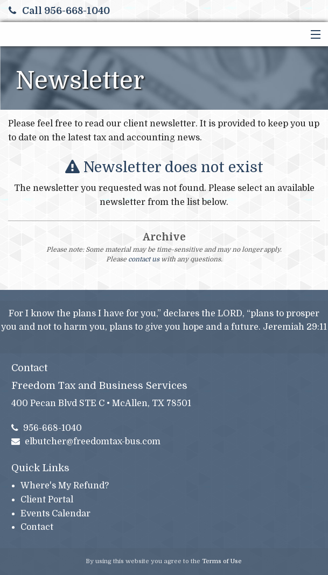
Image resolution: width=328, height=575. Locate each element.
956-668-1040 (46, 428)
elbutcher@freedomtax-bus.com (86, 441)
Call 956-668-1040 (59, 10)
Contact (36, 527)
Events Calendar (55, 514)
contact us (143, 259)
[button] (313, 35)
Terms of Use (222, 561)
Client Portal (46, 500)
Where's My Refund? (64, 486)
